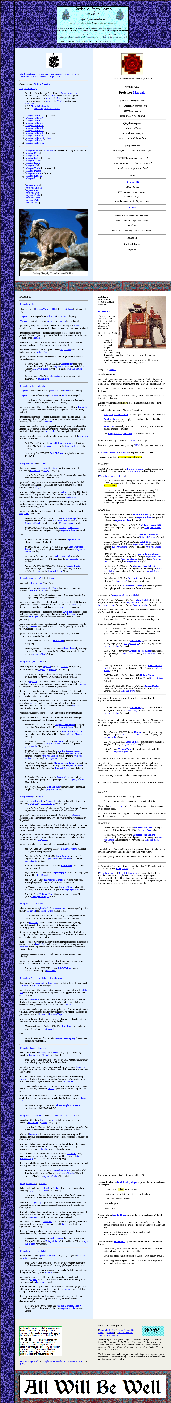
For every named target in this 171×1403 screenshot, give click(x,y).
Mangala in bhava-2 (34, 118)
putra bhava (119, 1241)
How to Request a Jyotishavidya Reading (115, 1333)
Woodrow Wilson (62, 1170)
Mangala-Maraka (33, 173)
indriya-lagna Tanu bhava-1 (116, 414)
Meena (55, 1052)
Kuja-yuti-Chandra (34, 188)
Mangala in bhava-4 (34, 123)
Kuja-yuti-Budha (33, 190)
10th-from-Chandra (41, 84)
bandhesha (55, 391)
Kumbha (52, 983)
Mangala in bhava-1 (34, 116)
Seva (22, 1364)
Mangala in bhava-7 (34, 130)
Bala (58, 77)
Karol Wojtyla (62, 856)
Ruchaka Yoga (41, 309)
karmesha (51, 321)
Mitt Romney (57, 1238)
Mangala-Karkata (33, 158)
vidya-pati (51, 316)
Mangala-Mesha (33, 150)
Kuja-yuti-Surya (33, 185)
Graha (67, 74)
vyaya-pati (33, 803)
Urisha (55, 1188)
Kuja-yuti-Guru (32, 193)
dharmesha (53, 395)
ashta (38, 571)
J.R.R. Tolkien (64, 968)
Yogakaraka (25, 316)
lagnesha (49, 98)
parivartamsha (72, 559)
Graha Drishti (104, 311)
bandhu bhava (119, 1215)
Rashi (41, 74)
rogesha (41, 669)
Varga (51, 77)
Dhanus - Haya (52, 801)
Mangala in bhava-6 (34, 128)
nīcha (41, 578)
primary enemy (122, 868)
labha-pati (31, 911)
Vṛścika (60, 101)
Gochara (50, 74)
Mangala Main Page (28, 88)
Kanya (55, 468)
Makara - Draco (60, 908)
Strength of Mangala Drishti (120, 433)
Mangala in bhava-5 (34, 125)
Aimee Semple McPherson (68, 1105)
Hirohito (59, 741)
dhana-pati (44, 588)
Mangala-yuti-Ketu (76, 780)
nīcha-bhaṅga (116, 806)
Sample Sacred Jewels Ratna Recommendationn (63, 1361)
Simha (66, 391)
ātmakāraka (49, 446)
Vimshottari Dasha (28, 74)
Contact (110, 1332)
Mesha (60, 98)
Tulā (54, 588)
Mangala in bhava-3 (34, 120)
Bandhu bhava (111, 419)
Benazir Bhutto (73, 566)
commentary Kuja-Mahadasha (47, 108)
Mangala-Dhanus (33, 171)
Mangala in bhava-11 (35, 140)
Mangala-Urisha (33, 153)
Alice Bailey (58, 640)
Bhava (59, 74)
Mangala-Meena (33, 178)
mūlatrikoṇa (49, 150)
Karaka (43, 77)
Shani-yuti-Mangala (40, 896)
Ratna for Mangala (69, 93)
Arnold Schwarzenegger (61, 443)
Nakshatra (24, 77)
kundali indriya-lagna (127, 1182)
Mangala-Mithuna (34, 155)
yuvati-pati (33, 590)
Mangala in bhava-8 (34, 133)
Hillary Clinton (68, 648)
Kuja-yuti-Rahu (32, 200)
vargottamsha (51, 858)
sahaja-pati (44, 468)
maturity (51, 96)
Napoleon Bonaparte (65, 724)
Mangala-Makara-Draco (30, 1115)
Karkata (62, 316)
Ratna (75, 74)
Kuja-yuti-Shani (33, 198)
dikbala (51, 138)
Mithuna (52, 1255)
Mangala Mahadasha (40, 106)
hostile (132, 440)
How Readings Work (29, 1361)
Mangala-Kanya (33, 163)
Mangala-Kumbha (34, 176)
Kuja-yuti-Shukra (33, 195)
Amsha (34, 77)
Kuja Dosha (30, 103)
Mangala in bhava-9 (34, 135)
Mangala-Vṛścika (33, 168)
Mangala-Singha (33, 160)
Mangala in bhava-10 (35, 138)
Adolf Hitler (67, 364)
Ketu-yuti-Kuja (32, 202)
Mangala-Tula (32, 165)
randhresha (35, 470)
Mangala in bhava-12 (35, 143)
